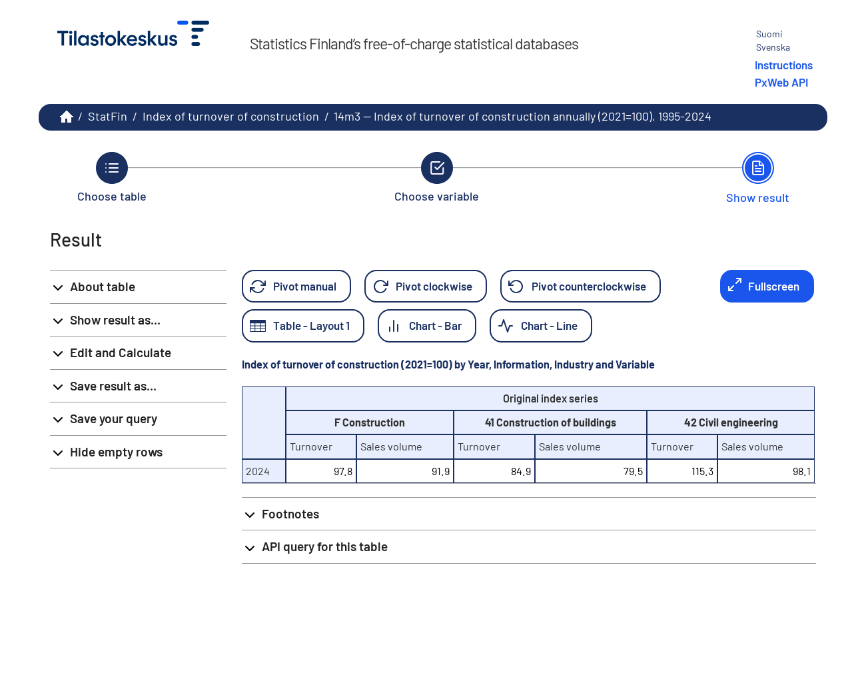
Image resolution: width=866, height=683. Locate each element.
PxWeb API (781, 82)
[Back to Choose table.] (112, 177)
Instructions (784, 64)
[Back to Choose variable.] (437, 177)
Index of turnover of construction (231, 116)
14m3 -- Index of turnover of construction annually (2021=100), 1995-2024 (522, 116)
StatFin (107, 116)
